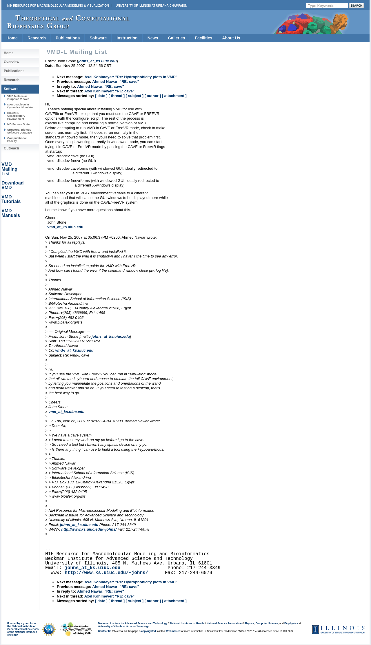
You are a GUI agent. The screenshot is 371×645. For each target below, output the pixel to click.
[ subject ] (134, 96)
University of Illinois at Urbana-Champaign (151, 5)
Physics (249, 623)
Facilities (203, 38)
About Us (231, 38)
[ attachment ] (174, 96)
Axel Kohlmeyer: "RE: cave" (109, 91)
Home (12, 38)
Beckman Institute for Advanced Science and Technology (132, 623)
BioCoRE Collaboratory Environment (16, 115)
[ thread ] (116, 96)
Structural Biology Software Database (19, 131)
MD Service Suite (18, 124)
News (153, 38)
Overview (11, 62)
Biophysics (291, 623)
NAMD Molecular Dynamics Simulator (20, 106)
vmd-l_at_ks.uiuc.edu (74, 350)
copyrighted (148, 631)
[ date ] (101, 96)
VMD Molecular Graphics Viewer (18, 97)
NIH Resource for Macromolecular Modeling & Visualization (58, 5)
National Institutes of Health (187, 623)
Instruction (127, 38)
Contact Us (104, 631)
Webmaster (173, 631)
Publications (68, 38)
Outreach (11, 148)
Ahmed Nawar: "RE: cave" (115, 81)
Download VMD (12, 185)
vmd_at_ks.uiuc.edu (65, 227)
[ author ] (153, 96)
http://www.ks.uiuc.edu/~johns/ (89, 529)
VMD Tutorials (11, 199)
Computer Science (267, 623)
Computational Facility (17, 139)
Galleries (176, 38)
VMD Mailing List (9, 169)
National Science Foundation (224, 623)
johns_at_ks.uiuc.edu (111, 336)
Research (37, 38)
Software (98, 38)
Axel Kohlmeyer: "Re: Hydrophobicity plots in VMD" (130, 77)
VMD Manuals (10, 213)
